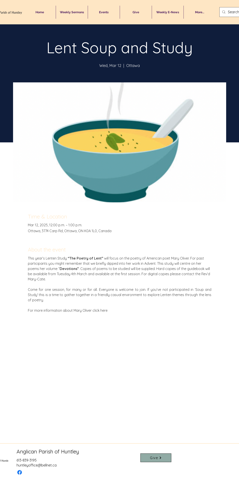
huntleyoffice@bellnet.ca (37, 465)
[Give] (155, 457)
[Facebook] (20, 472)
